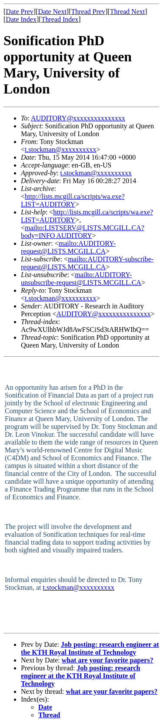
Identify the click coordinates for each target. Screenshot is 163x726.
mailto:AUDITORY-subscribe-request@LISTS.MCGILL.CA (87, 263)
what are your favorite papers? (107, 660)
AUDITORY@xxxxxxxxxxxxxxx (78, 118)
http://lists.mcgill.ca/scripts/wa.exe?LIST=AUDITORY (73, 200)
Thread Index (60, 19)
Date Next (52, 11)
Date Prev (19, 11)
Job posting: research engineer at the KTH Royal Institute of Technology (90, 648)
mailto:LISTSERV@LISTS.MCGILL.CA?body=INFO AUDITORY (82, 231)
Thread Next (127, 11)
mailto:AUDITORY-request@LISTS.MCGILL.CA (68, 247)
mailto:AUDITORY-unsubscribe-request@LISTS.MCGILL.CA (81, 278)
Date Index (21, 19)
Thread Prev (88, 11)
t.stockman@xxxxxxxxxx (60, 149)
